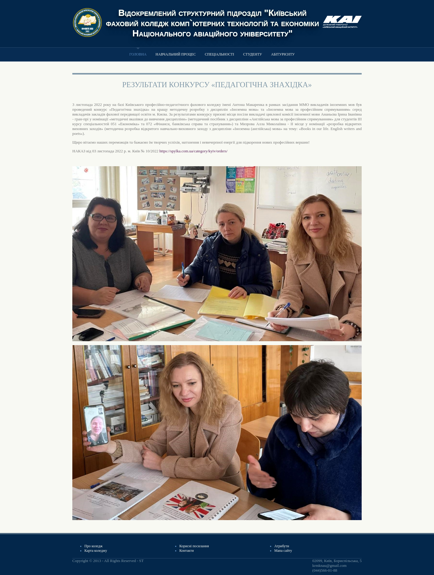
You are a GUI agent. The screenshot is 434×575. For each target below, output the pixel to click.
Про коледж (93, 546)
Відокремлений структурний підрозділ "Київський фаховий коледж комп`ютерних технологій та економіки (212, 18)
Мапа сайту (283, 550)
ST (141, 560)
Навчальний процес (176, 54)
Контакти (186, 550)
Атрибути (281, 546)
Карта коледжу (95, 550)
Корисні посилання (194, 546)
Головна (137, 54)
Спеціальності (219, 54)
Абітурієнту (282, 54)
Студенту (252, 54)
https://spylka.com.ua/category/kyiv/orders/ (193, 151)
